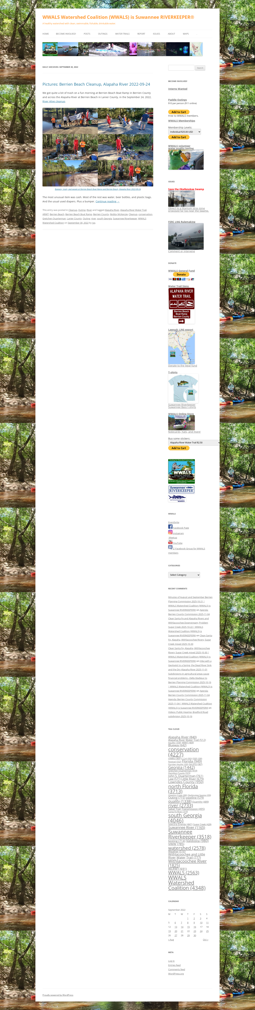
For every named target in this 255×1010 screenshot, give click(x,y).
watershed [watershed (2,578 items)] (187, 848)
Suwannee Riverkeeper (125, 218)
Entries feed (174, 965)
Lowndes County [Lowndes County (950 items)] (185, 782)
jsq (93, 222)
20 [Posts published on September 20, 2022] (176, 931)
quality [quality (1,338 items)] (179, 801)
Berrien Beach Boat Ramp (78, 214)
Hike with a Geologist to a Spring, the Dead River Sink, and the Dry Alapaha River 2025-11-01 (190, 665)
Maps (186, 33)
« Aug (171, 939)
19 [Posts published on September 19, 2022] (169, 931)
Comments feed (176, 969)
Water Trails (122, 33)
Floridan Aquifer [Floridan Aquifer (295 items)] (178, 764)
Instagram (176, 533)
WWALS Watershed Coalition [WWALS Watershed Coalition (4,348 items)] (187, 883)
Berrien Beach (57, 214)
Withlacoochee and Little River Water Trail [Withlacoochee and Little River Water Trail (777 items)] (186, 856)
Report (141, 33)
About (171, 33)
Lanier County (74, 218)
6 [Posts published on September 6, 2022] (175, 922)
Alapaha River (112, 210)
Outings (102, 33)
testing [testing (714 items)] (176, 841)
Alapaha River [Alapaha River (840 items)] (182, 737)
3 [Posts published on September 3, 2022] (200, 918)
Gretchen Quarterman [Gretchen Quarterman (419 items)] (182, 770)
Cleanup (73, 210)
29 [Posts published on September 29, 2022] (188, 935)
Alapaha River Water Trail (133, 210)
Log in (171, 960)
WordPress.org (176, 973)
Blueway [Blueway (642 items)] (177, 745)
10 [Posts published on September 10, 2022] (201, 922)
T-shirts (172, 372)
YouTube (175, 543)
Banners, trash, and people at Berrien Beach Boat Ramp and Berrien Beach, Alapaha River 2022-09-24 (98, 189)
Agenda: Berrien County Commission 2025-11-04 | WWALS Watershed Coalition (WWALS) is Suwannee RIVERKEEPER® (190, 703)
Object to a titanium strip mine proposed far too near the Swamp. (188, 208)
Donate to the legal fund (182, 364)
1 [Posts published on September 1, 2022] (187, 918)
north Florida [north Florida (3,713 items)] (183, 789)
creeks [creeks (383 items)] (174, 758)
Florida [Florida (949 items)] (192, 761)
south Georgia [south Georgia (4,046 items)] (185, 818)
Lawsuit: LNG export (180, 329)
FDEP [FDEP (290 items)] (197, 758)
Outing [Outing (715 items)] (176, 798)
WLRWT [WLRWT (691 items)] (177, 869)
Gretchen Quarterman (54, 218)
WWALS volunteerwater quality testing (181, 147)
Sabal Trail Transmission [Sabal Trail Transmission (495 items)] (186, 809)
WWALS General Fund (181, 270)
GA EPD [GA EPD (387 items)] (195, 764)
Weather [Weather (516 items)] (176, 851)
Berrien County (101, 214)
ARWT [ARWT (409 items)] (188, 742)
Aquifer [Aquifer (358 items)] (174, 742)
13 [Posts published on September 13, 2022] (176, 926)
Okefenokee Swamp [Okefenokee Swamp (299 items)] (199, 795)
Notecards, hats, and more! (184, 430)
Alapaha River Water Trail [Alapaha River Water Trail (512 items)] (187, 740)
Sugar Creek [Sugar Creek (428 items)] (202, 824)
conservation (145, 214)
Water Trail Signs (178, 286)
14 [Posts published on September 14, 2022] (182, 926)
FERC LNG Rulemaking (181, 221)
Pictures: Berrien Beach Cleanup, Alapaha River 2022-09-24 (96, 84)
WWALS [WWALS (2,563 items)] (183, 873)
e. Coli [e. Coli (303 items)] (186, 758)
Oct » (205, 939)
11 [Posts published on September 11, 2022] (207, 922)
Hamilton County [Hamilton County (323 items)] (179, 773)
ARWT (45, 214)
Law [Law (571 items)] (174, 779)
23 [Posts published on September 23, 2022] (195, 931)
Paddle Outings (177, 99)
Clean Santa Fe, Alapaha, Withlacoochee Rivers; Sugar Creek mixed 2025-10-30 (190, 640)
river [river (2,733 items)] (180, 805)
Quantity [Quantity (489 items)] (200, 801)
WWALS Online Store (181, 414)
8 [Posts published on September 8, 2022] (187, 922)
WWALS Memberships (181, 120)
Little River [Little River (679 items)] (192, 779)
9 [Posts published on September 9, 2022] (194, 922)
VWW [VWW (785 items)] (176, 844)
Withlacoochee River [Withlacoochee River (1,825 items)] (187, 863)
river (93, 218)
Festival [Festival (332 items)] (174, 761)
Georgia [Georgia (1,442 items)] (181, 767)
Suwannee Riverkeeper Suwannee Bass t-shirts (183, 404)
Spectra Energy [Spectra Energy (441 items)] (180, 824)
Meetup (172, 537)
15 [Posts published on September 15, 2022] (188, 926)
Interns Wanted (177, 88)
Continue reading (108, 201)
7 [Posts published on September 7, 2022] (181, 922)
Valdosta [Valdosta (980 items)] (197, 841)
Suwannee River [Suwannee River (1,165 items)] (186, 827)
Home (45, 33)
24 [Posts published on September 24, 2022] (201, 931)
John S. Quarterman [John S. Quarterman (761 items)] (185, 776)
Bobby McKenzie (119, 214)
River (89, 210)
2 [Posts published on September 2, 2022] (194, 918)
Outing (82, 210)
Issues (156, 33)
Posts (87, 33)
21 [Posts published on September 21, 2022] (182, 931)
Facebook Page (178, 527)
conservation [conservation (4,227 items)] (183, 752)
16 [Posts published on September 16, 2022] (195, 926)
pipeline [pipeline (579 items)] (195, 798)
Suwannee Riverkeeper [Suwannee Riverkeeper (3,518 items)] (189, 834)
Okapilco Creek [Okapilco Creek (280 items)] (177, 795)
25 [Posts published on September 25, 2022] (207, 931)
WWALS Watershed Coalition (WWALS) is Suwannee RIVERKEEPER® (118, 17)
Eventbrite (173, 522)
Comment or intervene (186, 250)
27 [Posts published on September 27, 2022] (176, 935)
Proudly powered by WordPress (57, 995)
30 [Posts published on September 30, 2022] (195, 935)
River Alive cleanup (53, 101)
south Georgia (104, 218)
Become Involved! (66, 33)
